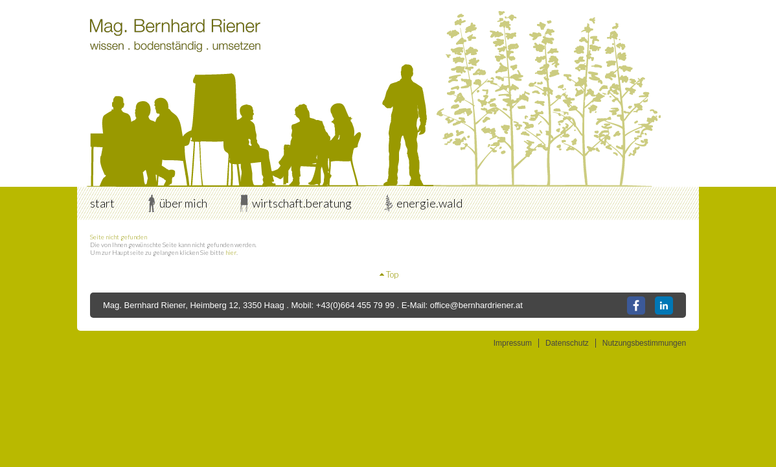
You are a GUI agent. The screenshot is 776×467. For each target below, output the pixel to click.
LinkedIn (664, 305)
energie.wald (429, 203)
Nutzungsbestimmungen (644, 343)
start (102, 203)
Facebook (636, 305)
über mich (183, 203)
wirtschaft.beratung (302, 203)
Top (392, 274)
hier (230, 252)
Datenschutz (567, 343)
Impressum (513, 343)
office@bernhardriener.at (476, 305)
